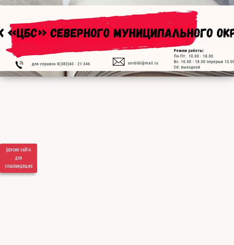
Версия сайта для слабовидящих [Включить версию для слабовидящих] (19, 158)
